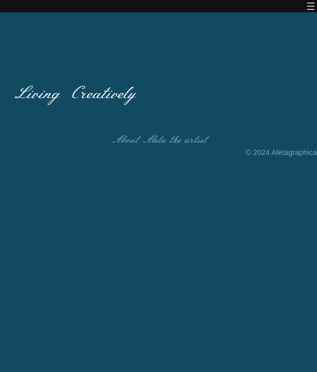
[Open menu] (311, 6)
